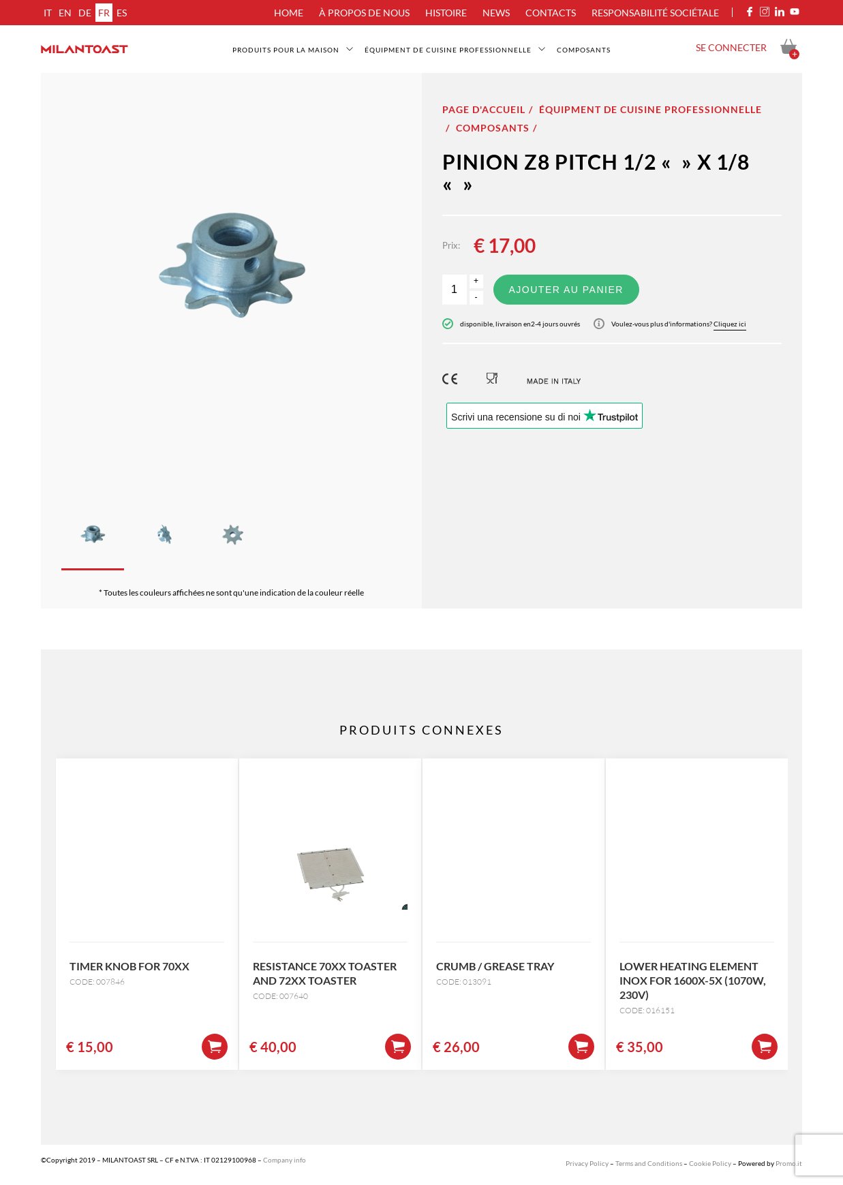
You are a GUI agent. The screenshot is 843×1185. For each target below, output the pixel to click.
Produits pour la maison (285, 50)
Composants (584, 50)
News (496, 12)
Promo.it (789, 1163)
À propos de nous (364, 12)
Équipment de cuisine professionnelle (448, 50)
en (65, 12)
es (122, 12)
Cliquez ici (730, 324)
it (48, 12)
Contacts (550, 12)
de (84, 12)
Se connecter (731, 47)
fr (104, 12)
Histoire (446, 12)
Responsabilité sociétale (655, 12)
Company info (284, 1160)
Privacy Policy (587, 1163)
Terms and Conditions (648, 1163)
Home (288, 12)
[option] (231, 277)
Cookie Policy (710, 1163)
